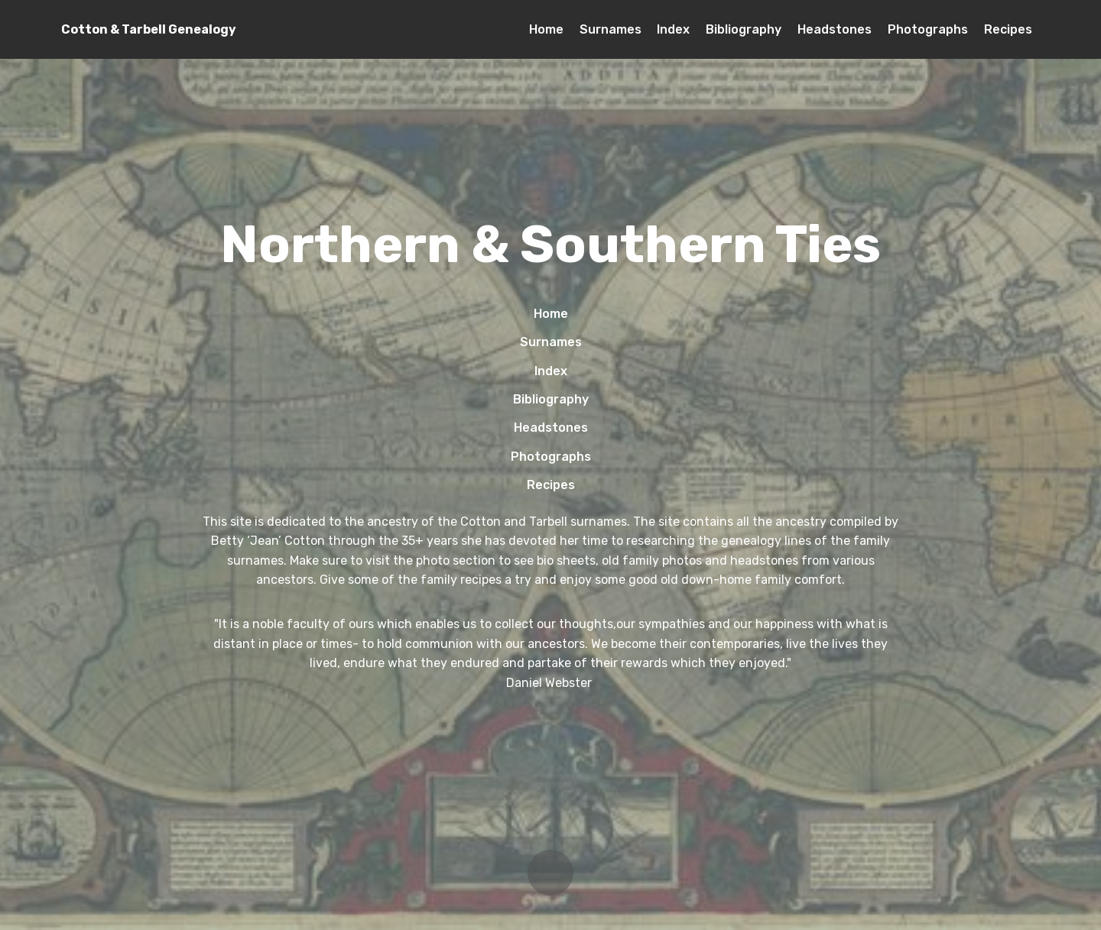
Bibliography (743, 29)
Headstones (834, 29)
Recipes (1008, 29)
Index (673, 29)
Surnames (610, 29)
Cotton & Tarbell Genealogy (148, 29)
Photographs (928, 29)
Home (546, 29)
